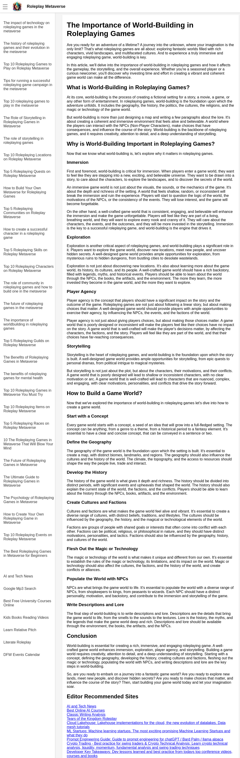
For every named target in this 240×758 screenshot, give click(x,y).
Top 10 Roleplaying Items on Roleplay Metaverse (26, 409)
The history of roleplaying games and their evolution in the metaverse (26, 48)
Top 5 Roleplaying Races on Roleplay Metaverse (26, 425)
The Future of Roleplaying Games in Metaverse (24, 463)
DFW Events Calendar (21, 655)
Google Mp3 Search (19, 589)
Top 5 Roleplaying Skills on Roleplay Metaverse (25, 252)
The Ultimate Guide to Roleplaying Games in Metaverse (21, 481)
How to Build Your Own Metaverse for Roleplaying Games (24, 192)
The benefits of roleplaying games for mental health (25, 376)
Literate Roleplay (17, 642)
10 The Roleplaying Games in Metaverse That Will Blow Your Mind (28, 444)
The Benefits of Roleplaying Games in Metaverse (25, 359)
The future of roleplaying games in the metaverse (23, 306)
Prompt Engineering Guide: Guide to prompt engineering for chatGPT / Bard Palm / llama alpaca (145, 739)
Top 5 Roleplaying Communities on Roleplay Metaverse (24, 213)
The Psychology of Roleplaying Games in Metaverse (28, 500)
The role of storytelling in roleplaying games (23, 141)
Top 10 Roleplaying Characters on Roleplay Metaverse (28, 269)
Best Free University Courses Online (27, 603)
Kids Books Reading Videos (26, 617)
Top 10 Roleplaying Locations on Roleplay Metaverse (27, 157)
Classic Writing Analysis (86, 714)
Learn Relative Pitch (19, 630)
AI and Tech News (18, 576)
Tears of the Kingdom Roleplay (92, 719)
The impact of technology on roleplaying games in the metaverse (26, 27)
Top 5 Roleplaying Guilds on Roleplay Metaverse (26, 343)
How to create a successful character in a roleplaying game (25, 233)
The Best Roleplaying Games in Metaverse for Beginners (27, 553)
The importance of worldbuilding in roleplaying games (25, 324)
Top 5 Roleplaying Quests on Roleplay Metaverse (26, 174)
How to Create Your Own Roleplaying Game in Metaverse (23, 518)
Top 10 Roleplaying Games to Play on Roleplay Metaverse (27, 66)
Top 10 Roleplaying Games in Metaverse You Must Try (27, 392)
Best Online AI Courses (86, 710)
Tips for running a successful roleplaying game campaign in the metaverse (27, 85)
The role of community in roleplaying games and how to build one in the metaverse (27, 287)
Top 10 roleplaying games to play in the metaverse (26, 103)
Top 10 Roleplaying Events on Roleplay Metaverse (27, 537)
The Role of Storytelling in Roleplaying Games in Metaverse (24, 122)
